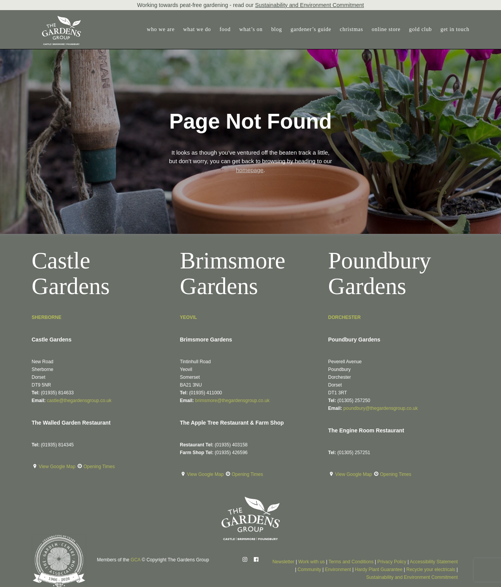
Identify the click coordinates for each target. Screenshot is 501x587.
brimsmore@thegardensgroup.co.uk (232, 400)
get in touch (455, 29)
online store (386, 29)
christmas (351, 29)
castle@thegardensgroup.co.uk (79, 400)
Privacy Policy (391, 561)
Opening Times (99, 466)
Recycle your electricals (430, 569)
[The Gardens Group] (52, 18)
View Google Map (58, 466)
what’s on (250, 29)
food (225, 29)
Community (309, 569)
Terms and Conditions (350, 561)
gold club (420, 29)
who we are (161, 29)
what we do (197, 29)
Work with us (311, 561)
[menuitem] (162, 29)
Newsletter (283, 561)
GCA (135, 560)
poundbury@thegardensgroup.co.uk (380, 408)
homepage (250, 170)
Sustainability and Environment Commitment (309, 5)
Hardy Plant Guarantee (378, 569)
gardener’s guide (311, 29)
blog (276, 29)
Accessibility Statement (434, 561)
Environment (338, 569)
